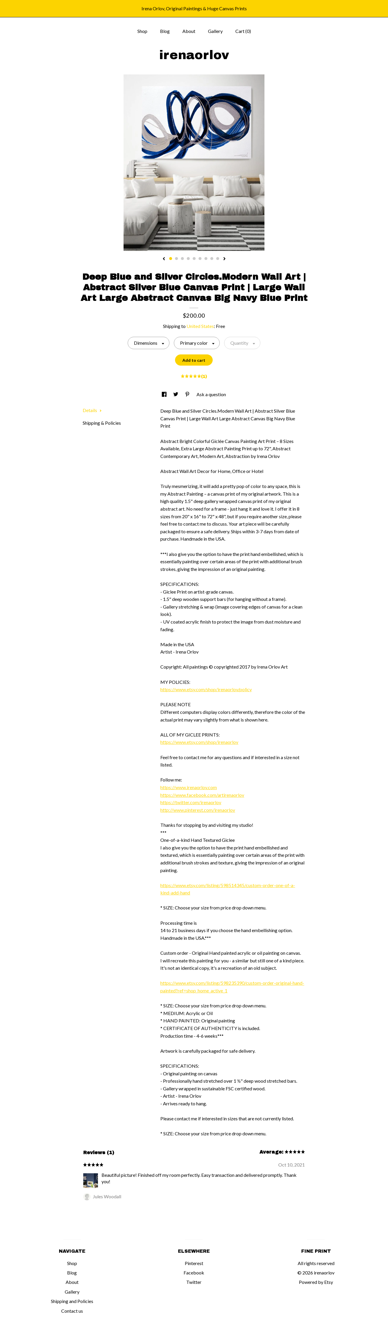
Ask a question (211, 394)
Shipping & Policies (102, 423)
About (188, 31)
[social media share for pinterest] (188, 394)
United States (200, 326)
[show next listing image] (224, 259)
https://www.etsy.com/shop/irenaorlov (199, 742)
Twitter (194, 1282)
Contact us (72, 1311)
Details (92, 410)
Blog (165, 31)
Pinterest (194, 1263)
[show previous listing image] (163, 259)
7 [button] (205, 258)
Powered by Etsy (316, 1282)
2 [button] (176, 258)
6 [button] (200, 258)
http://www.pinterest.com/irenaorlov (197, 810)
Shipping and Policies (72, 1301)
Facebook (194, 1272)
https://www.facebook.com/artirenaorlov (202, 795)
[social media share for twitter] (176, 394)
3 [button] (182, 258)
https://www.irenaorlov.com (188, 787)
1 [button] (170, 258)
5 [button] (194, 258)
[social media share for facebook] (164, 394)
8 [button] (211, 258)
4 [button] (188, 258)
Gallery (215, 31)
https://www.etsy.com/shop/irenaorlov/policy (206, 689)
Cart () (243, 31)
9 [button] (217, 258)
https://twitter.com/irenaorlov (190, 802)
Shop (142, 31)
